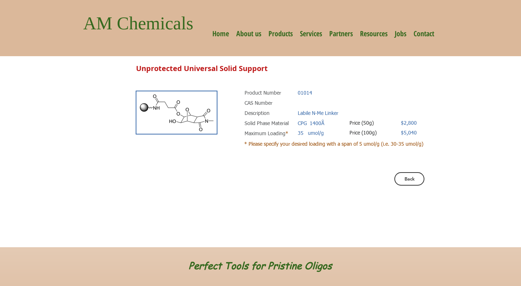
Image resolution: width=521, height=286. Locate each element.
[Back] (409, 179)
